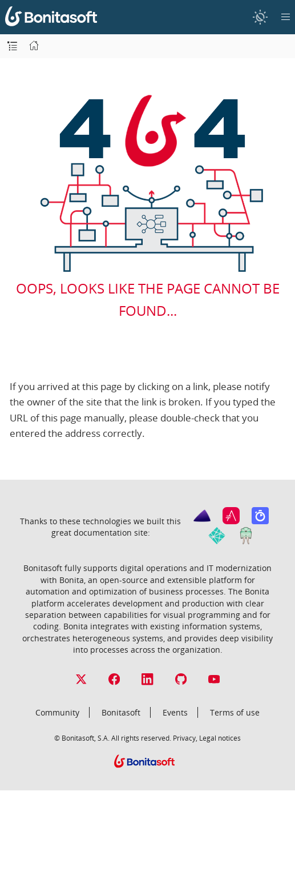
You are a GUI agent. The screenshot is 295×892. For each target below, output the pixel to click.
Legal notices (220, 737)
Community (57, 712)
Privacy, (185, 737)
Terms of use (235, 712)
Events (175, 712)
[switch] (259, 16)
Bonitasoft (121, 712)
